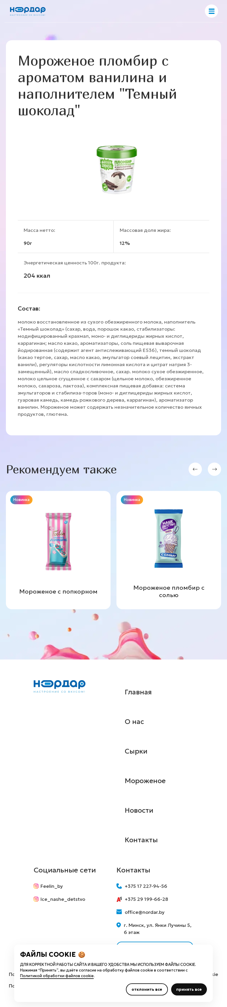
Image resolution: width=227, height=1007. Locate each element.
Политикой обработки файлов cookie (57, 975)
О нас (135, 721)
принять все (189, 989)
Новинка (21, 499)
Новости (140, 810)
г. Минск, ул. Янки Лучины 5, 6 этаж (154, 928)
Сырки (136, 751)
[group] (58, 550)
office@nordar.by (140, 912)
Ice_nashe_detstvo (59, 900)
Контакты (141, 839)
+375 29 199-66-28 (142, 899)
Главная (138, 692)
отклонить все (147, 989)
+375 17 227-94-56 (141, 886)
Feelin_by (48, 886)
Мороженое (146, 780)
